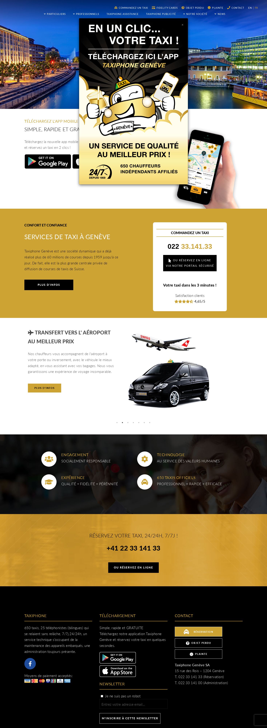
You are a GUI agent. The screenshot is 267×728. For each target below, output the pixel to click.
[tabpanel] (133, 372)
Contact (235, 7)
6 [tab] (144, 422)
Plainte (215, 7)
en (250, 7)
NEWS (220, 14)
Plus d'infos (49, 284)
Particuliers (55, 14)
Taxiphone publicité (161, 14)
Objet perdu (193, 7)
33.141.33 (190, 247)
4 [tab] (133, 422)
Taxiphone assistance (123, 14)
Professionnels (86, 14)
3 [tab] (128, 422)
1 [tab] (117, 422)
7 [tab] (150, 422)
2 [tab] (122, 422)
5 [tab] (139, 422)
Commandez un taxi (131, 7)
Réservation (198, 631)
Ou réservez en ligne (133, 567)
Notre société (195, 14)
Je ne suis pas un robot (120, 696)
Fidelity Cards (165, 7)
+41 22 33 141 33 (133, 548)
